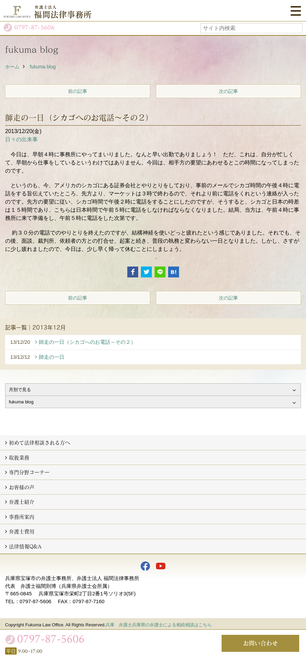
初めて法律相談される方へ (39, 442)
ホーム (12, 66)
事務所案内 (21, 517)
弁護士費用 (21, 531)
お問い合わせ (260, 643)
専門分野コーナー (29, 472)
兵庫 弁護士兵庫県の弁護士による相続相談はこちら (159, 624)
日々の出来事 (21, 139)
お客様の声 (21, 487)
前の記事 (77, 91)
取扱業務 (19, 457)
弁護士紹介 (21, 502)
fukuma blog (42, 66)
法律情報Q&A (25, 546)
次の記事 (228, 91)
